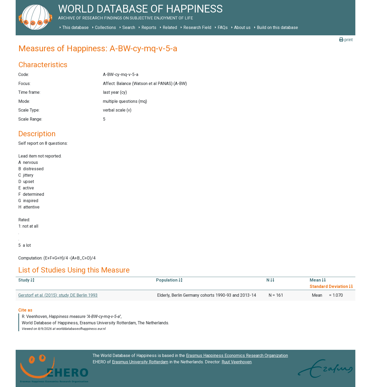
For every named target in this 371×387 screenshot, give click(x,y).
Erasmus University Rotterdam (140, 361)
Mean (318, 280)
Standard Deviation (331, 286)
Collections (105, 27)
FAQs (223, 27)
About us (242, 27)
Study (26, 280)
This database (75, 27)
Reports (148, 27)
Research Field (197, 27)
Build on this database (277, 27)
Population (169, 280)
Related (170, 27)
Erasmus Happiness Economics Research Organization (237, 355)
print (346, 39)
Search (128, 27)
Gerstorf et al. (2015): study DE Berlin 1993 (58, 295)
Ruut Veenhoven (237, 361)
